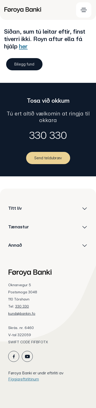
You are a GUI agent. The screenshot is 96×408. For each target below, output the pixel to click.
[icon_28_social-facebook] (13, 356)
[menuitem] (36, 10)
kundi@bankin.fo (21, 313)
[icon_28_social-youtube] (27, 356)
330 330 (48, 135)
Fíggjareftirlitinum (23, 379)
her (23, 46)
